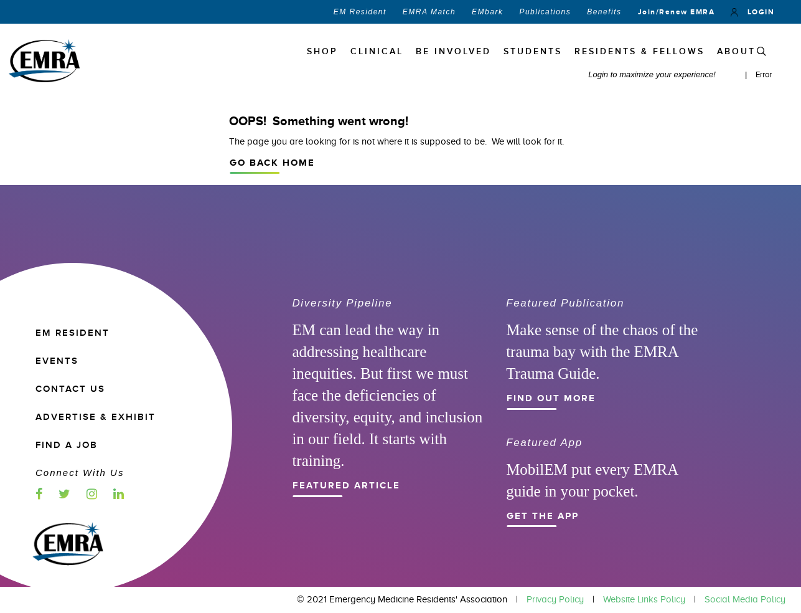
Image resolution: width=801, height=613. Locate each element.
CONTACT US (70, 389)
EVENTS (56, 361)
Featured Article (384, 484)
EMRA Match (429, 11)
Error (764, 74)
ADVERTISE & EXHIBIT (95, 417)
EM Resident (360, 11)
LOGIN (752, 11)
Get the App (598, 514)
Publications (545, 11)
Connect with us (79, 472)
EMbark (487, 11)
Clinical (376, 51)
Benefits (604, 11)
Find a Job (66, 445)
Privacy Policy (555, 599)
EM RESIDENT (72, 333)
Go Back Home (492, 161)
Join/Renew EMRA (676, 11)
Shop (322, 51)
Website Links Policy (644, 599)
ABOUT (736, 51)
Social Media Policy (745, 599)
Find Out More (598, 397)
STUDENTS (533, 51)
